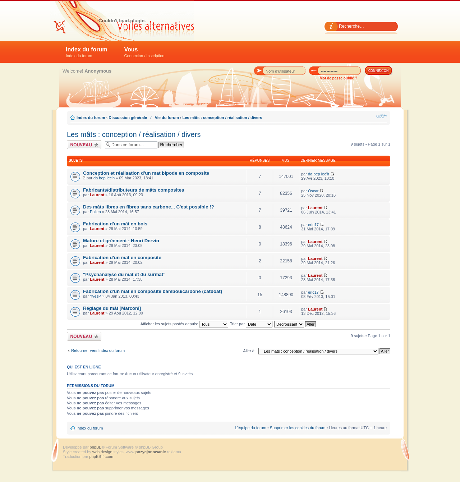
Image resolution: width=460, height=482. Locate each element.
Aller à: (249, 351)
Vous (144, 52)
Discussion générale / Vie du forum (144, 117)
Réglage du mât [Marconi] (112, 308)
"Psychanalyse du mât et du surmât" (124, 274)
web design (103, 452)
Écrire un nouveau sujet (84, 144)
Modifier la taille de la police (381, 116)
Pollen (95, 212)
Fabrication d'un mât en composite (122, 257)
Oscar (313, 191)
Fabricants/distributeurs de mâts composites (133, 190)
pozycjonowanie (150, 452)
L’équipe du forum (250, 428)
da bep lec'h (104, 178)
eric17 (313, 224)
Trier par (251, 324)
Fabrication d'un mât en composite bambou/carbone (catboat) (152, 291)
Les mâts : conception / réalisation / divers (222, 117)
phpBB (96, 447)
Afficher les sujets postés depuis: (184, 324)
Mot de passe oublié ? (338, 78)
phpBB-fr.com (101, 456)
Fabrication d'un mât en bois (115, 223)
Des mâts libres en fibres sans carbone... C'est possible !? (148, 207)
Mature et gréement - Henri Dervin (121, 240)
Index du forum (86, 52)
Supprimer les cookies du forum (298, 428)
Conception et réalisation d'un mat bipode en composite (146, 173)
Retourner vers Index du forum (98, 350)
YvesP (95, 296)
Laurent (97, 195)
